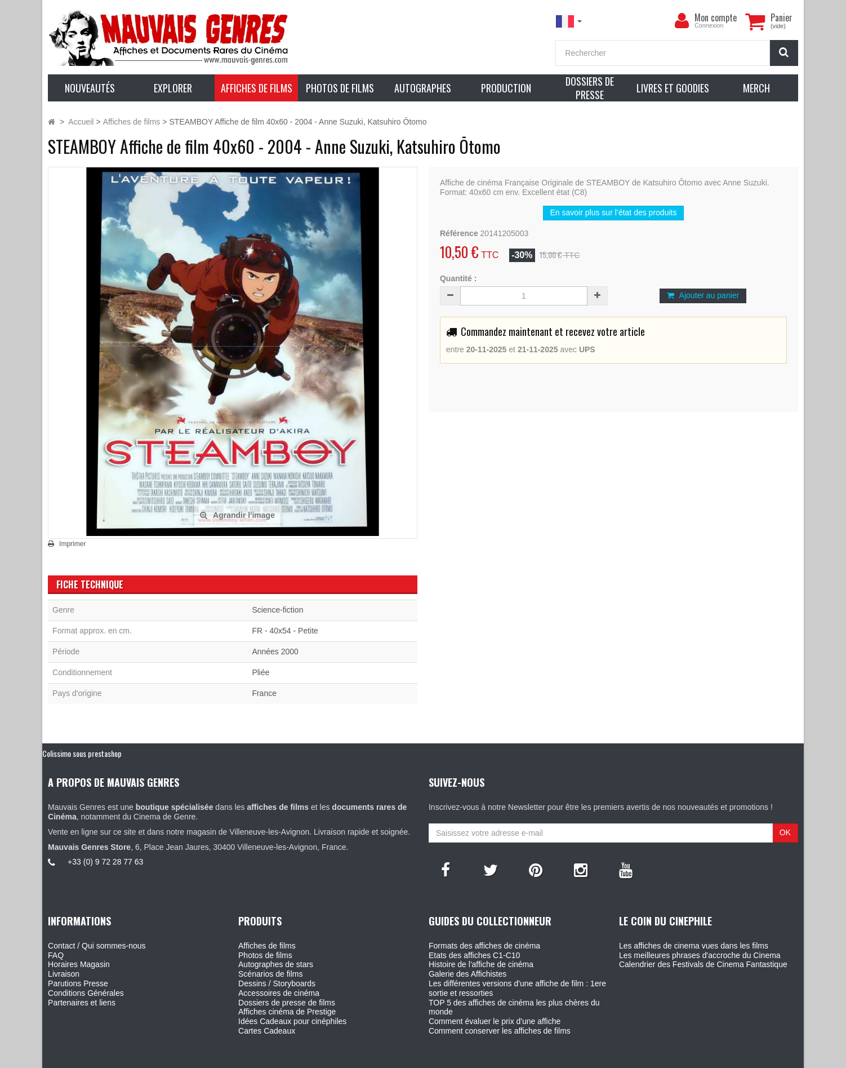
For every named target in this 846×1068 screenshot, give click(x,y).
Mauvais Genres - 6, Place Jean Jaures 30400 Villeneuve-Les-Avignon (448, 1057)
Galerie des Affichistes (467, 973)
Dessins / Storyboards (276, 983)
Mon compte (715, 17)
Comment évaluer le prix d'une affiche (494, 1021)
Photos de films (265, 955)
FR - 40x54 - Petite (285, 630)
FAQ (56, 955)
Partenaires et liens (81, 1002)
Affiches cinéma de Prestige (287, 1011)
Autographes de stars (275, 964)
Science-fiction (277, 609)
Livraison (63, 973)
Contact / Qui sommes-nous (97, 945)
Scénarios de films (270, 973)
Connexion (709, 25)
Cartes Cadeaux (266, 1030)
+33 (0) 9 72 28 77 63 (105, 861)
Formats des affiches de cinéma (484, 945)
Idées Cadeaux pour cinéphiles (292, 1021)
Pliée (260, 672)
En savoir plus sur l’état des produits (613, 212)
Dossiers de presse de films (286, 1002)
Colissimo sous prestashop (82, 753)
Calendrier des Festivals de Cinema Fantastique (703, 964)
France (264, 693)
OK (785, 832)
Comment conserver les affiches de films (500, 1030)
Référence (459, 233)
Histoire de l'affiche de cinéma (481, 964)
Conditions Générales (86, 993)
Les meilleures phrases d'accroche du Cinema (700, 955)
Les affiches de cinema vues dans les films (693, 945)
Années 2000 (275, 651)
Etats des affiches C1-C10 (474, 955)
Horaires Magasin (79, 964)
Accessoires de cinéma (278, 993)
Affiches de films (267, 945)
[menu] (682, 20)
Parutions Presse (78, 983)
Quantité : (458, 278)
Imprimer (72, 544)
